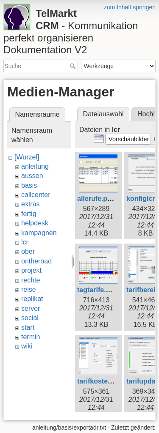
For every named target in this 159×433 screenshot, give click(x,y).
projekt (31, 270)
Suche (74, 66)
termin (30, 336)
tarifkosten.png (101, 381)
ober (28, 251)
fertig (28, 213)
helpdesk (34, 223)
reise (28, 289)
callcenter (35, 194)
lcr (24, 242)
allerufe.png (96, 198)
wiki (27, 346)
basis (29, 185)
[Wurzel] (26, 157)
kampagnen (39, 232)
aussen (32, 175)
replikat (32, 298)
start (27, 327)
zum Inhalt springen (130, 7)
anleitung (35, 166)
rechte (30, 280)
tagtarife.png (97, 289)
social (30, 317)
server (30, 308)
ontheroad (36, 261)
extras (30, 204)
